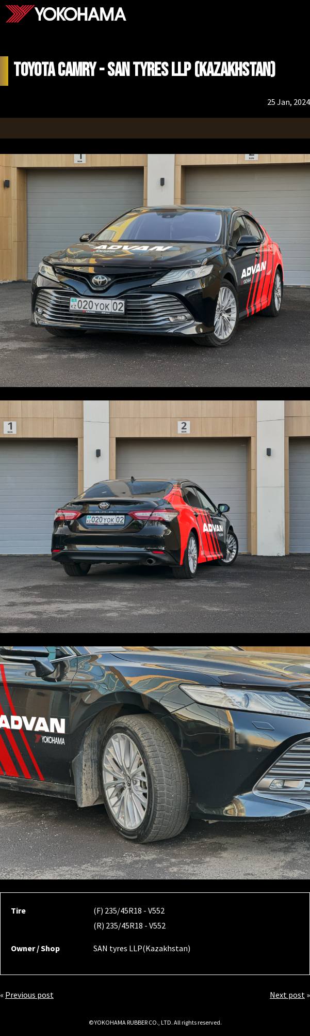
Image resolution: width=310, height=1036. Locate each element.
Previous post (29, 994)
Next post (287, 994)
